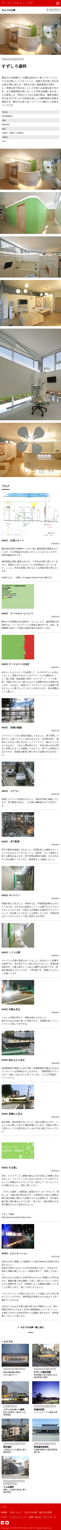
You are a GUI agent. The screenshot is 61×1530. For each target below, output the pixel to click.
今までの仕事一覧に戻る (32, 1327)
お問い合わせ (34, 1517)
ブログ (4, 1517)
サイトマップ (49, 1517)
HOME (4, 1512)
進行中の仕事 (45, 1512)
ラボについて (15, 1512)
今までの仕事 (8, 10)
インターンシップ (17, 1517)
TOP (4, 1507)
